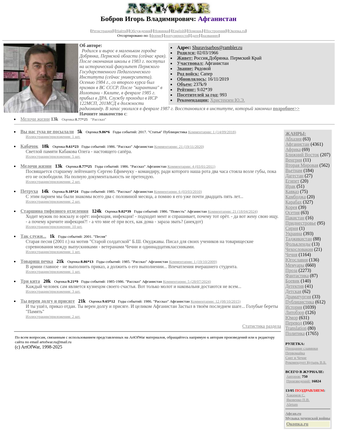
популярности (176, 35)
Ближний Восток (302, 154)
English (179, 31)
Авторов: (293, 376)
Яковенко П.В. (298, 400)
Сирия (291, 228)
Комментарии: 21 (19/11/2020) (179, 146)
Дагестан (294, 175)
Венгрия (293, 159)
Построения (215, 31)
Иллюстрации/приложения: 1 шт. (53, 136)
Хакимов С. (295, 395)
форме (156, 35)
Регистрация (102, 31)
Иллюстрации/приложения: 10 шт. (54, 226)
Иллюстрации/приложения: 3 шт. (53, 291)
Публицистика (299, 301)
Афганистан (297, 144)
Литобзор (294, 312)
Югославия (296, 259)
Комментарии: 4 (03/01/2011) (192, 166)
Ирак (290, 186)
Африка (293, 149)
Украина (293, 233)
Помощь (195, 31)
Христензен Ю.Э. (227, 100)
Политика (295, 333)
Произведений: (298, 381)
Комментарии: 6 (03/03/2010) (178, 191)
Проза (291, 270)
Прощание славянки (301, 348)
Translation (295, 328)
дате (195, 35)
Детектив (294, 286)
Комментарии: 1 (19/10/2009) (193, 261)
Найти (121, 31)
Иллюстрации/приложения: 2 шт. (53, 181)
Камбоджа (295, 196)
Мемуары (294, 265)
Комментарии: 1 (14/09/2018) (212, 132)
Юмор (291, 317)
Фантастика (297, 275)
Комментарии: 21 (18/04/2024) (233, 211)
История (293, 307)
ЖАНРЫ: (295, 133)
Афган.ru (293, 413)
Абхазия (293, 138)
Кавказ (292, 191)
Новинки (161, 31)
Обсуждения (140, 31)
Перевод (293, 322)
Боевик (292, 280)
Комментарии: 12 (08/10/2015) (216, 301)
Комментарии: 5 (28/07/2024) (187, 281)
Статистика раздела (261, 326)
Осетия (292, 212)
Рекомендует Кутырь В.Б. (305, 362)
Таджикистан (298, 238)
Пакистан (294, 217)
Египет (292, 180)
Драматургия (298, 296)
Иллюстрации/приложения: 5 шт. (53, 156)
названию (210, 35)
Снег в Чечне (296, 357)
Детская (293, 291)
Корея (291, 207)
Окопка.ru (237, 31)
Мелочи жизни (35, 119)
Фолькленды (297, 244)
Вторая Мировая (301, 165)
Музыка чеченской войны (307, 418)
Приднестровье (300, 223)
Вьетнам (293, 170)
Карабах (293, 201)
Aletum (292, 404)
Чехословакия (299, 249)
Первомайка (295, 353)
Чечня (291, 254)
